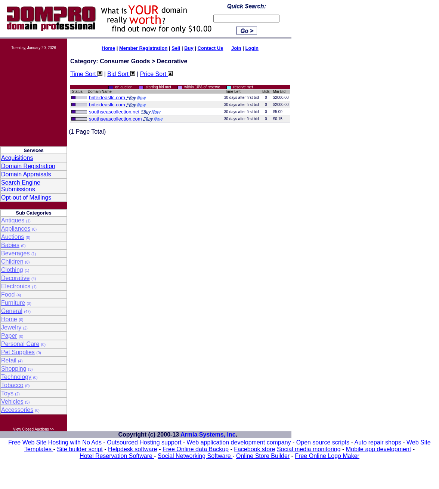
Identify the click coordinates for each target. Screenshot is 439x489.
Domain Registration (28, 166)
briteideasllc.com (107, 97)
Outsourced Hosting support (144, 442)
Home (108, 48)
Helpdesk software (132, 449)
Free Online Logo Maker (327, 456)
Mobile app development (378, 449)
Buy (189, 48)
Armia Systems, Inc (208, 434)
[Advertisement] (33, 95)
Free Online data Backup (196, 449)
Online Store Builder (263, 456)
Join (236, 48)
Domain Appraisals (26, 174)
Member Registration (143, 48)
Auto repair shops (377, 442)
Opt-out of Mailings (26, 197)
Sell (175, 48)
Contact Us (210, 48)
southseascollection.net (115, 112)
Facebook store (254, 449)
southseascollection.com (116, 119)
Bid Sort (121, 74)
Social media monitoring (309, 449)
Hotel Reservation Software (117, 456)
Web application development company (239, 442)
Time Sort (86, 74)
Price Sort (156, 74)
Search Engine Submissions (20, 185)
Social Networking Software (195, 456)
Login (252, 48)
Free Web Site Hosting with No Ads (55, 442)
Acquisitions (17, 158)
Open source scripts (322, 442)
